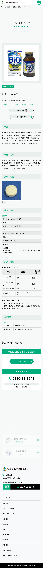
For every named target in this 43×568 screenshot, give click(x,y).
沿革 (4, 529)
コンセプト (6, 534)
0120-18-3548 (23, 378)
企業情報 (5, 519)
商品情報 (5, 503)
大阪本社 (9, 475)
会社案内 (5, 524)
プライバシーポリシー (10, 556)
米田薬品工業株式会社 (9, 2)
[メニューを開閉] (39, 2)
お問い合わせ (7, 550)
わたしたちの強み (8, 508)
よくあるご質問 (21, 117)
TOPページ (6, 498)
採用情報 (5, 540)
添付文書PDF (21, 110)
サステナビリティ (8, 514)
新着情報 (5, 545)
